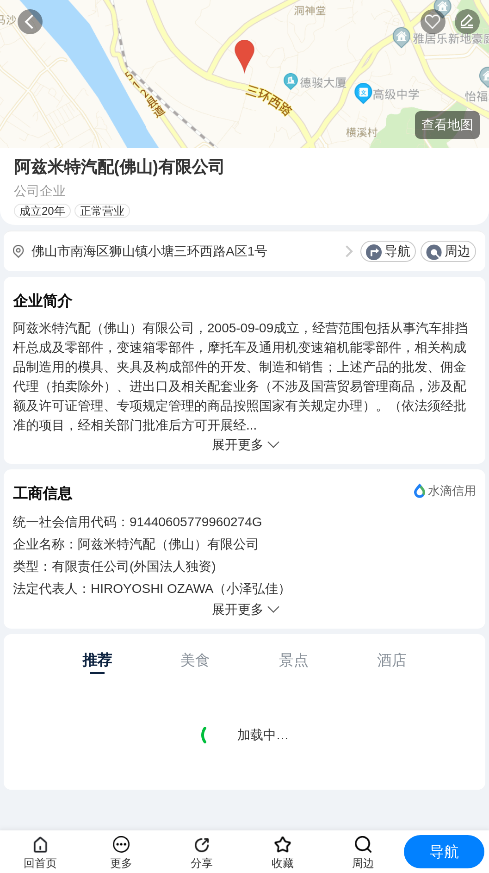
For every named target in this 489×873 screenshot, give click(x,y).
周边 (457, 251)
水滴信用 (452, 491)
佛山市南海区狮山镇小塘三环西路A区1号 (149, 251)
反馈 (467, 21)
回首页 (40, 863)
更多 (121, 863)
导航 (397, 251)
